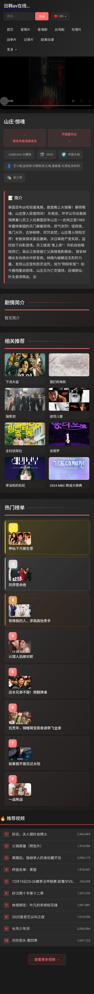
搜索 (42, 16)
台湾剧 (59, 30)
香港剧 (42, 30)
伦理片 (76, 30)
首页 (10, 30)
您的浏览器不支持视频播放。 (47, 82)
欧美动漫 (47, 40)
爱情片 (25, 30)
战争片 (12, 40)
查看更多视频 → (47, 960)
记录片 (29, 40)
